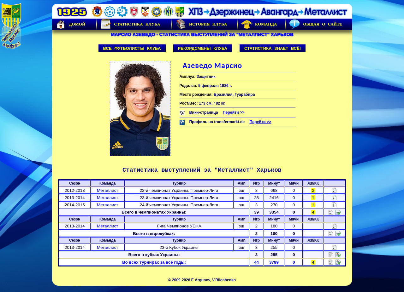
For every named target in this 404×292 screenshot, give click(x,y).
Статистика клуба (130, 24)
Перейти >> (234, 112)
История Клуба (201, 24)
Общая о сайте (315, 24)
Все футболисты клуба (132, 48)
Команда (259, 24)
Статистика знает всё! (272, 48)
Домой (70, 24)
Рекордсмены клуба (203, 48)
